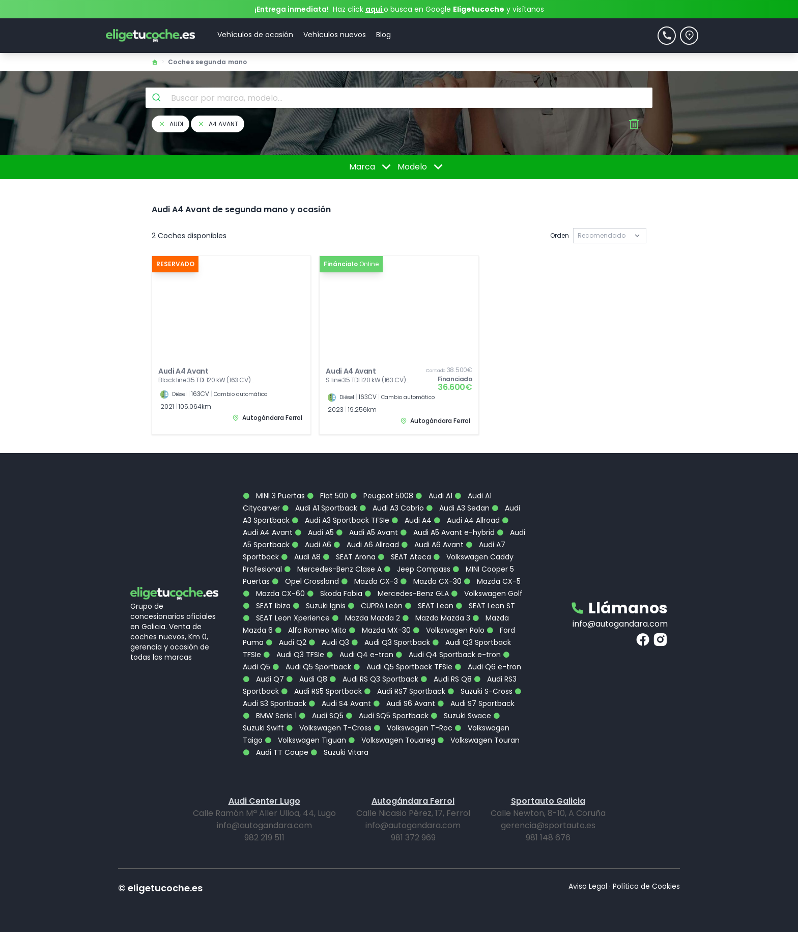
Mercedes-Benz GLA (406, 593)
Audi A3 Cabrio (391, 508)
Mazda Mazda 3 (436, 618)
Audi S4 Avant (339, 703)
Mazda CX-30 (431, 581)
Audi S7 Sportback (476, 703)
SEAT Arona (349, 557)
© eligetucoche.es (160, 888)
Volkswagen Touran (478, 740)
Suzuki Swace (461, 716)
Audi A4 (411, 520)
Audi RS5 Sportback (321, 691)
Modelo (421, 167)
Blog (383, 35)
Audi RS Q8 (446, 679)
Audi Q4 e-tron (359, 654)
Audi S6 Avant (404, 703)
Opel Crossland (305, 581)
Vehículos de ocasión (255, 35)
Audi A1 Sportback (319, 508)
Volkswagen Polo (448, 630)
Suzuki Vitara (339, 752)
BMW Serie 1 (270, 716)
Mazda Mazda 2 (366, 618)
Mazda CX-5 (492, 581)
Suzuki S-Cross (479, 691)
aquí (374, 9)
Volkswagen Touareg (391, 740)
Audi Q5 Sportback (311, 667)
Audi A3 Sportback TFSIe (340, 520)
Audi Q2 (286, 642)
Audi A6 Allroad (366, 545)
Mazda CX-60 (274, 593)
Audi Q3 (328, 642)
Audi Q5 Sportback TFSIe (402, 667)
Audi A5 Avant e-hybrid (447, 532)
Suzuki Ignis (319, 606)
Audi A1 (433, 496)
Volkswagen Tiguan (305, 740)
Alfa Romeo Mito (311, 630)
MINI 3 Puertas (274, 496)
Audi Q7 (263, 679)
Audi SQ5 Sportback (387, 716)
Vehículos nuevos (334, 35)
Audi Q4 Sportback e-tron (448, 654)
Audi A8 (301, 557)
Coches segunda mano (207, 62)
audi (170, 124)
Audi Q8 (306, 679)
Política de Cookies (646, 886)
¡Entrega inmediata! (291, 9)
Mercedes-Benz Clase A (333, 569)
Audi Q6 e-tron (487, 667)
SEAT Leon (429, 606)
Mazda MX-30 (380, 630)
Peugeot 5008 (381, 496)
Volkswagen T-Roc (413, 728)
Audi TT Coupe (275, 752)
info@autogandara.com (620, 624)
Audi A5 (314, 532)
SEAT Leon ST (485, 606)
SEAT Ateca (404, 557)
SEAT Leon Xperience (286, 618)
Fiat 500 (327, 496)
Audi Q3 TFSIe (293, 654)
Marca (371, 167)
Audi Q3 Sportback (390, 642)
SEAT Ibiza (267, 606)
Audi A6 (311, 545)
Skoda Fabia (334, 593)
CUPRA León (375, 606)
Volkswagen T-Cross (329, 728)
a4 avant (217, 124)
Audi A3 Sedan (458, 508)
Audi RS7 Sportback (404, 691)
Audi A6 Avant (432, 545)
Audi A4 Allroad (467, 520)
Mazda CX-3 (369, 581)
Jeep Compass (417, 569)
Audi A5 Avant (367, 532)
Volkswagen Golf (487, 593)
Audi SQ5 (321, 716)
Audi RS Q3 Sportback (373, 679)
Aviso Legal (587, 886)
